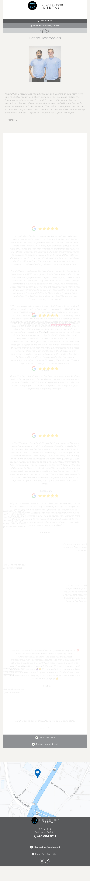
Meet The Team (45, 737)
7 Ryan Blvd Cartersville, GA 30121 (44, 26)
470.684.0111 (45, 21)
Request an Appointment (45, 847)
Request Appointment (45, 744)
